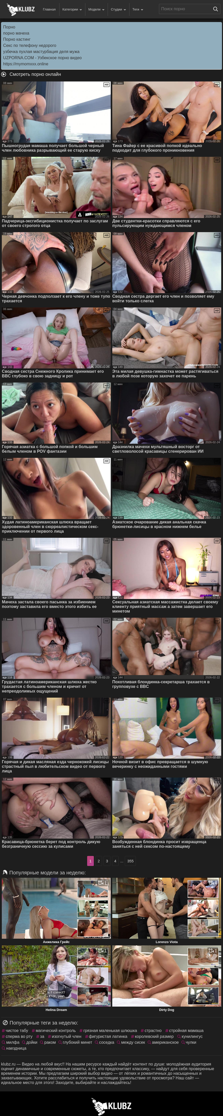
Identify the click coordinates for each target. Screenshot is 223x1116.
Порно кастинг (17, 39)
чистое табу (17, 1030)
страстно (153, 1030)
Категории (72, 9)
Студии (118, 9)
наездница (16, 1048)
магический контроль (56, 1030)
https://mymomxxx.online (25, 64)
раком (50, 1042)
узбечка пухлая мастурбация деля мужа (41, 51)
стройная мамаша (186, 1030)
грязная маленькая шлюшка (110, 1030)
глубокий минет (77, 1042)
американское (165, 1042)
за (42, 1036)
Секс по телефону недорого (29, 45)
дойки (31, 1042)
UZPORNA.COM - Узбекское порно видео (42, 58)
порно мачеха (16, 33)
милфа (12, 1042)
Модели (96, 9)
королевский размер (154, 1036)
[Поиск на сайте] (216, 9)
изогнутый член (66, 1036)
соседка (106, 1042)
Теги (138, 9)
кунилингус (192, 1036)
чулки (191, 1042)
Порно (9, 27)
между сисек (133, 1042)
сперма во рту (19, 1036)
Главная (49, 9)
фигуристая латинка (108, 1036)
